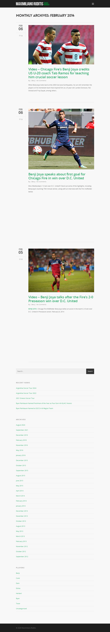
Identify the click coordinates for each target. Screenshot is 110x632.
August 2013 (20, 526)
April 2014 (19, 491)
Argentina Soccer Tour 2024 (26, 388)
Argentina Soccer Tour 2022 (26, 393)
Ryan (18, 598)
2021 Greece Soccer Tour (25, 398)
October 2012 (21, 551)
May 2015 (19, 486)
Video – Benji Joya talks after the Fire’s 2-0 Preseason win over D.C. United (60, 299)
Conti (18, 578)
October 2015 (21, 465)
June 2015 (19, 481)
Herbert (19, 593)
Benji (33, 80)
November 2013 (22, 516)
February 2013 (21, 541)
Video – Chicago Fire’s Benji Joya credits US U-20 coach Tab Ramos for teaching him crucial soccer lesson (58, 73)
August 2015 (20, 475)
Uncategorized (21, 608)
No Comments (41, 80)
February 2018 (21, 440)
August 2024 (20, 425)
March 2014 (20, 496)
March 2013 (20, 536)
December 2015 (22, 460)
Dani (17, 583)
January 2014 (21, 506)
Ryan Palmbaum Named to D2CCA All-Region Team (34, 408)
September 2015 (22, 470)
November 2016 (22, 445)
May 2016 (19, 450)
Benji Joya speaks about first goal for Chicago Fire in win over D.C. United (56, 176)
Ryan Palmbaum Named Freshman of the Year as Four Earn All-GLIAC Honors (44, 403)
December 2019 (22, 435)
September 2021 (22, 430)
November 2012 (22, 546)
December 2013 (22, 511)
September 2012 (22, 556)
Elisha (18, 588)
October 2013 (21, 521)
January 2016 (21, 455)
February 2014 (21, 501)
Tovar (18, 603)
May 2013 (19, 531)
